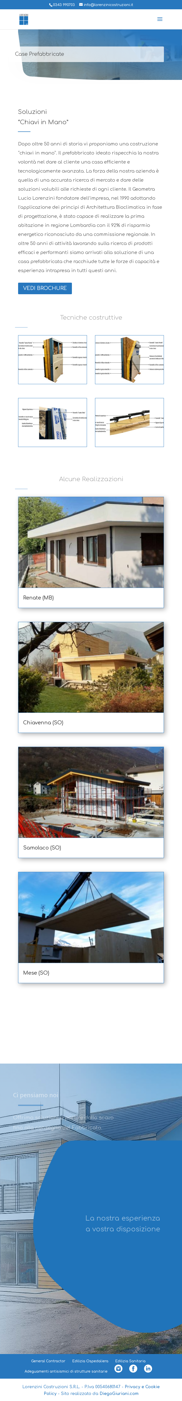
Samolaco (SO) (42, 848)
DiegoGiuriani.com (119, 1393)
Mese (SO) (36, 973)
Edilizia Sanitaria (130, 1361)
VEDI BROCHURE (45, 288)
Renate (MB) (38, 598)
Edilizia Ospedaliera (90, 1361)
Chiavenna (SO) (43, 723)
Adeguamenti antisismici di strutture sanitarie (66, 1371)
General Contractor (48, 1361)
